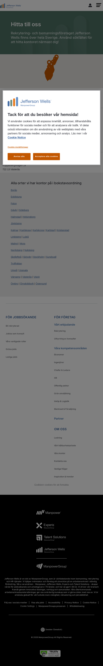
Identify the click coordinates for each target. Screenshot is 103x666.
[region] (51, 127)
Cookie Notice (17, 137)
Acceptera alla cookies (46, 157)
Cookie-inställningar (18, 147)
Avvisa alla (19, 157)
